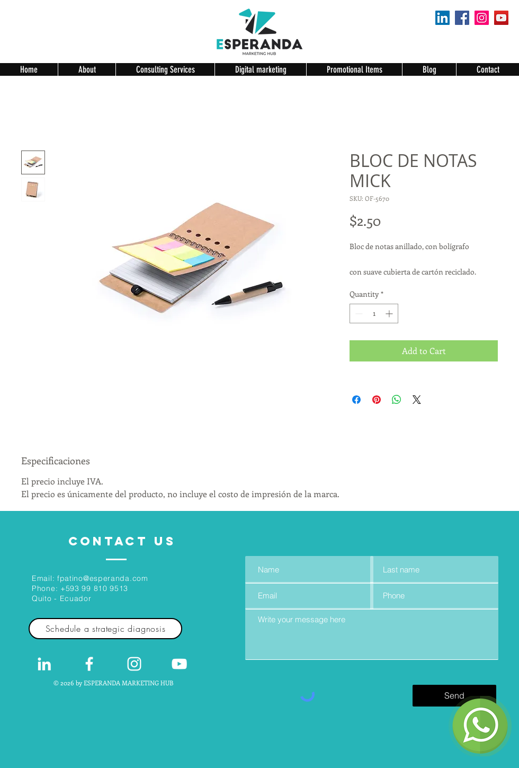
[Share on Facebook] (356, 399)
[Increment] (390, 313)
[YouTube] (501, 18)
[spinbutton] (373, 313)
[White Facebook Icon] (89, 664)
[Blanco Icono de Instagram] (134, 664)
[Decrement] (357, 313)
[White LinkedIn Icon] (44, 664)
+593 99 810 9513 (94, 588)
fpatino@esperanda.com (102, 578)
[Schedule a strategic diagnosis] (105, 628)
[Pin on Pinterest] (376, 399)
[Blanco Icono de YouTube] (179, 664)
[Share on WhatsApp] (396, 399)
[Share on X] (416, 399)
